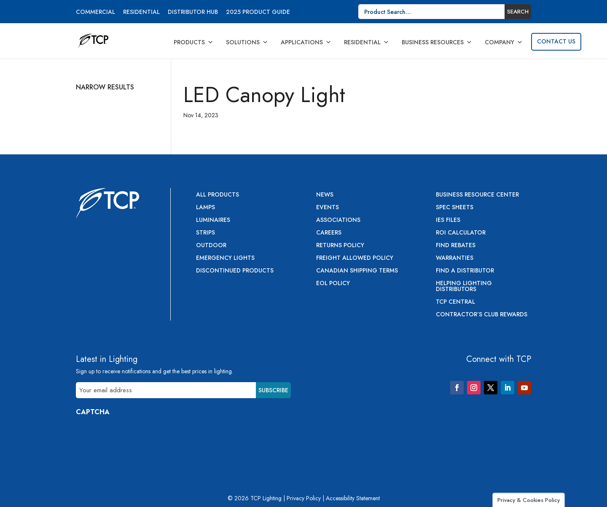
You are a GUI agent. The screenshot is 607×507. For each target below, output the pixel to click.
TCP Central (455, 302)
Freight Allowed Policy (354, 258)
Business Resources (437, 42)
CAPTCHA (93, 412)
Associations (338, 220)
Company (504, 42)
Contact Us (556, 41)
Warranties (454, 258)
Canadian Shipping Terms (357, 271)
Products (193, 42)
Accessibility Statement (353, 498)
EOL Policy (333, 283)
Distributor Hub (193, 12)
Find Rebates (455, 245)
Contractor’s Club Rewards (481, 314)
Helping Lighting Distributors (464, 286)
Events (327, 207)
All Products (217, 195)
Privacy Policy (304, 498)
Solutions (247, 42)
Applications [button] (306, 42)
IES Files (448, 220)
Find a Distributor (465, 271)
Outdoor (211, 245)
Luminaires (213, 220)
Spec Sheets (454, 207)
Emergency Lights (225, 258)
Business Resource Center (477, 195)
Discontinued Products (235, 271)
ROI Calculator (461, 233)
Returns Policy (340, 245)
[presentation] (140, 439)
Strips (205, 233)
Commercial (95, 12)
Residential (141, 12)
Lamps (205, 207)
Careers (328, 233)
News (324, 195)
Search (518, 12)
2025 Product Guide (258, 12)
